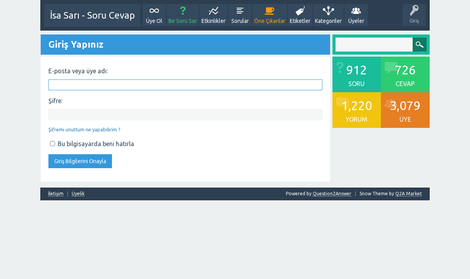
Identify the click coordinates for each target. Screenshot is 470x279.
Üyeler (356, 21)
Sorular (240, 21)
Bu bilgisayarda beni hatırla (92, 143)
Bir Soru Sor (183, 21)
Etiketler (300, 21)
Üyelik (78, 193)
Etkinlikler (213, 21)
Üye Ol (154, 21)
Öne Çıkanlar (269, 21)
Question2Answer (332, 193)
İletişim (56, 193)
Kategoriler (328, 21)
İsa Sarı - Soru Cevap (92, 15)
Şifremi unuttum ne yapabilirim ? (84, 129)
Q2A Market (408, 193)
